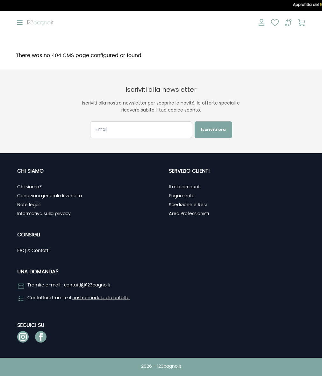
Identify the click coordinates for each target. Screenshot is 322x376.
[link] (23, 337)
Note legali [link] (28, 205)
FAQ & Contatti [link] (33, 251)
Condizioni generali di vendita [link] (49, 196)
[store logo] (40, 22)
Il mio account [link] (184, 187)
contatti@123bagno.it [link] (87, 285)
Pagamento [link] (182, 196)
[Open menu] (20, 22)
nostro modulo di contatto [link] (101, 298)
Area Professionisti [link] (189, 214)
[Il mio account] (261, 23)
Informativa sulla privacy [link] (44, 214)
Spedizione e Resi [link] (188, 205)
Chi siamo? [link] (29, 187)
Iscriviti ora (213, 129)
